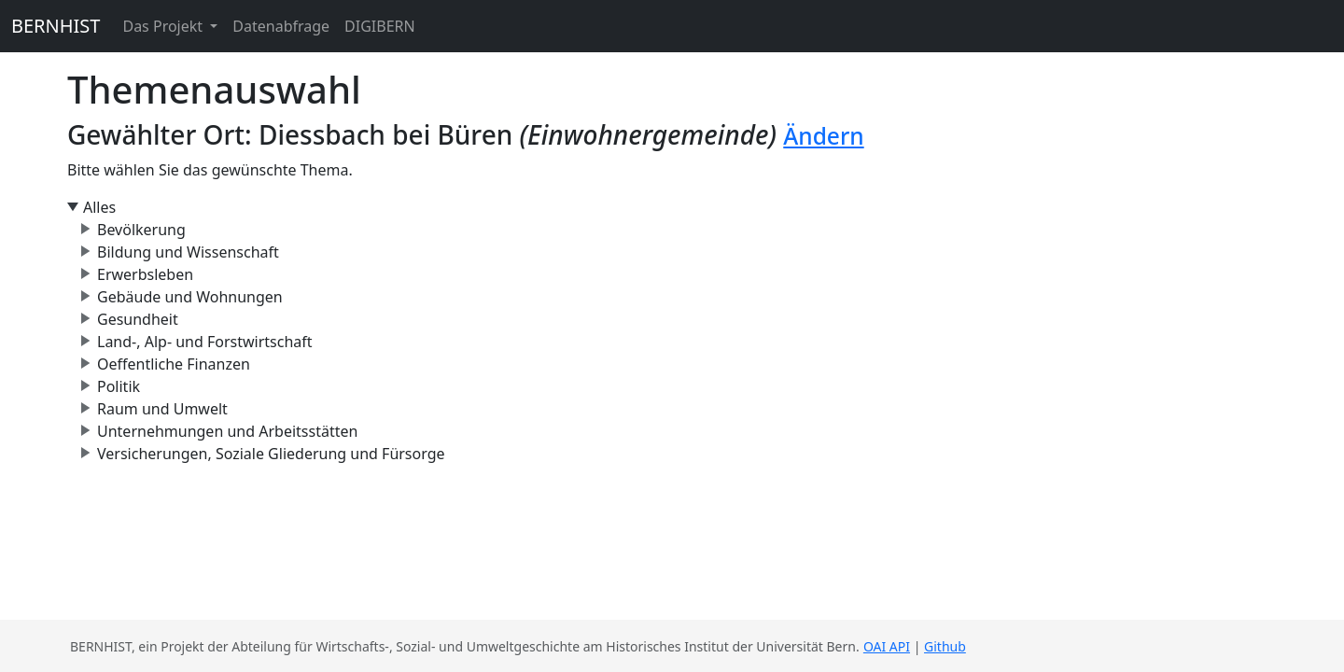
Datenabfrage (280, 26)
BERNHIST (55, 25)
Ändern (823, 135)
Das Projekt (164, 26)
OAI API (886, 646)
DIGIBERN (379, 26)
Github (945, 646)
